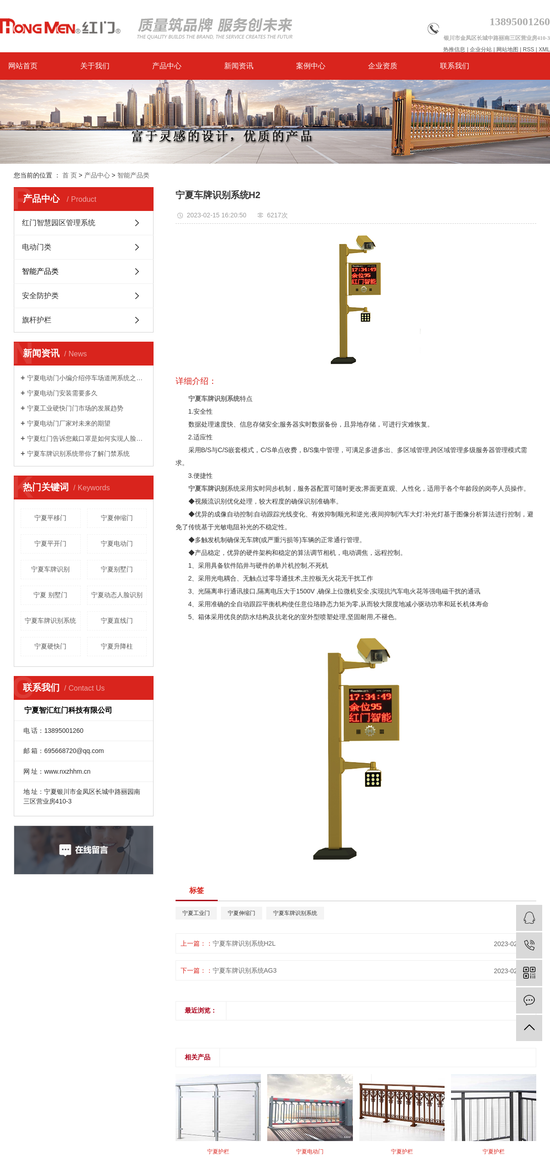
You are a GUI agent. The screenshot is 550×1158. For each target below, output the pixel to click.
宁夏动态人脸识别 (117, 594)
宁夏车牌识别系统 (50, 620)
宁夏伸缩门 (117, 517)
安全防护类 (40, 295)
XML (544, 49)
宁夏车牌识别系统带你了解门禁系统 (78, 453)
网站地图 (507, 49)
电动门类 (36, 247)
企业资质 (382, 66)
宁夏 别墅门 (50, 594)
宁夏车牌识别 (50, 569)
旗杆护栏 (36, 320)
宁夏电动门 (117, 543)
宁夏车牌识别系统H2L (244, 943)
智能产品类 (133, 175)
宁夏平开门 (50, 543)
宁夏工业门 (196, 913)
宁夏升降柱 (117, 646)
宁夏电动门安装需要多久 (62, 393)
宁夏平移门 (50, 517)
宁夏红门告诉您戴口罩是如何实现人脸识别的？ (87, 438)
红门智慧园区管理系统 (58, 223)
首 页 (69, 175)
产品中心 (167, 66)
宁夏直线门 (117, 620)
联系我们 (454, 66)
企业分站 (481, 49)
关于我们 (95, 66)
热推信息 (454, 49)
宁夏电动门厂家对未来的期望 (68, 423)
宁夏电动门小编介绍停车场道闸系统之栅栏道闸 (87, 378)
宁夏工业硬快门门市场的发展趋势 (75, 408)
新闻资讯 (238, 66)
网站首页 (23, 66)
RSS (528, 49)
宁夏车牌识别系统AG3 (245, 970)
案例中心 (310, 66)
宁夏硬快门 (50, 646)
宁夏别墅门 (117, 569)
